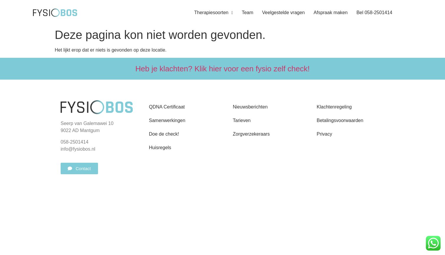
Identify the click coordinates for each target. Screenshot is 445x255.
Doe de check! (164, 133)
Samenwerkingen (167, 120)
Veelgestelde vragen (283, 12)
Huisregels (160, 147)
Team (247, 12)
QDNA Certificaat (167, 106)
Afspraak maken (331, 12)
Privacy (324, 133)
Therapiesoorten (213, 12)
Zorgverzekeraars (251, 133)
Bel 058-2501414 (374, 12)
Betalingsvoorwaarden (340, 120)
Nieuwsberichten (250, 106)
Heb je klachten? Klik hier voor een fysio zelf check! (222, 68)
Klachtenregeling (334, 106)
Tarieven (241, 120)
